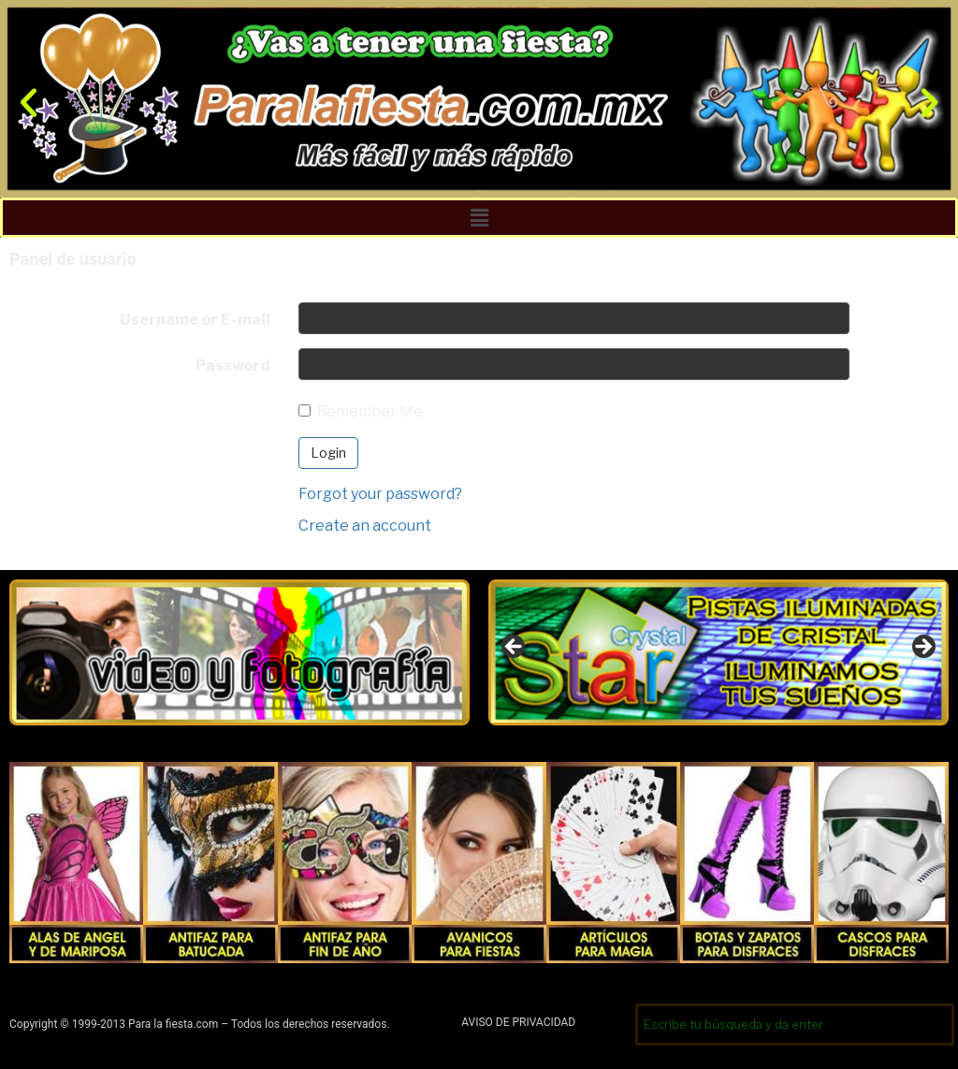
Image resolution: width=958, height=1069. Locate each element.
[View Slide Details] (718, 652)
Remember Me (360, 411)
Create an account (364, 525)
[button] (28, 101)
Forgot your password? (380, 494)
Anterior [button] (515, 648)
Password (233, 365)
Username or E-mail (195, 320)
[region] (718, 652)
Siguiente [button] (922, 648)
